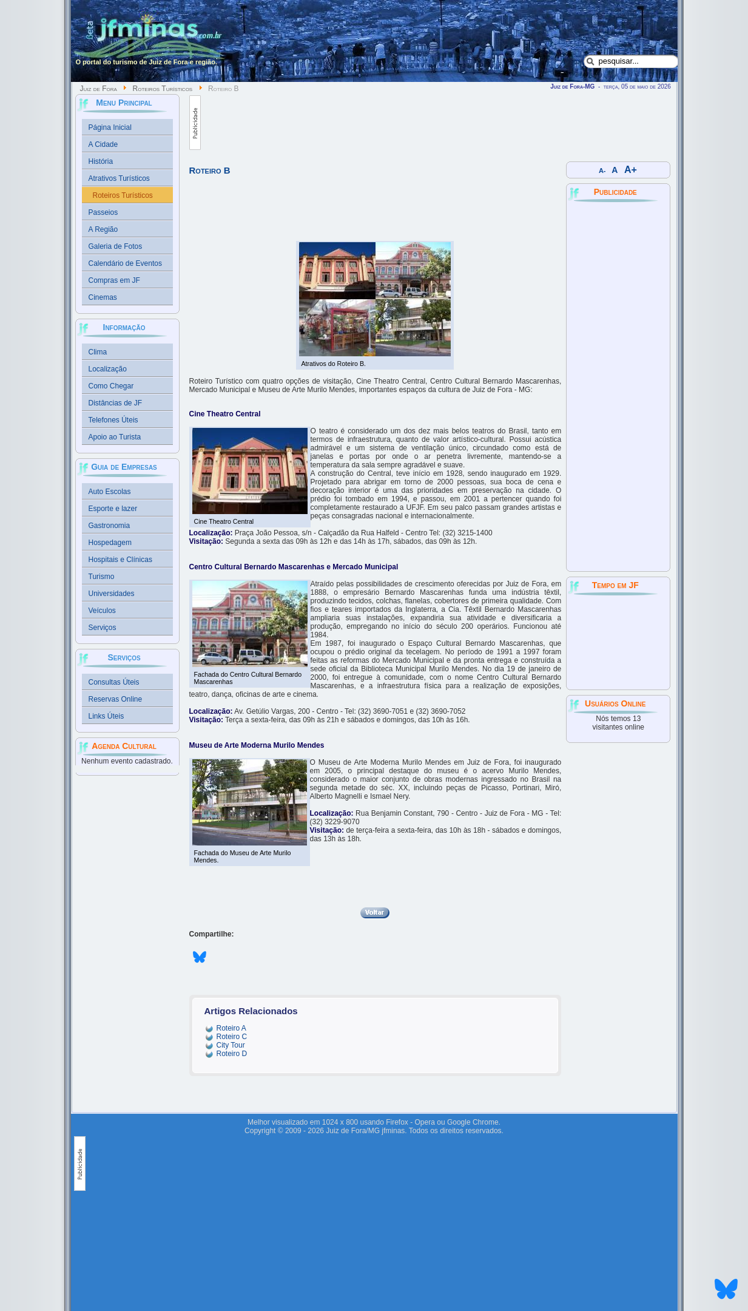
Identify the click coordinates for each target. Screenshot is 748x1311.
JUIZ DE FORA (618, 641)
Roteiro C (232, 1036)
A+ (630, 169)
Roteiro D (232, 1053)
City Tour (231, 1045)
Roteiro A (231, 1028)
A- (602, 170)
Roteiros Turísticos (163, 88)
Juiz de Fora (98, 88)
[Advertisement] (421, 122)
